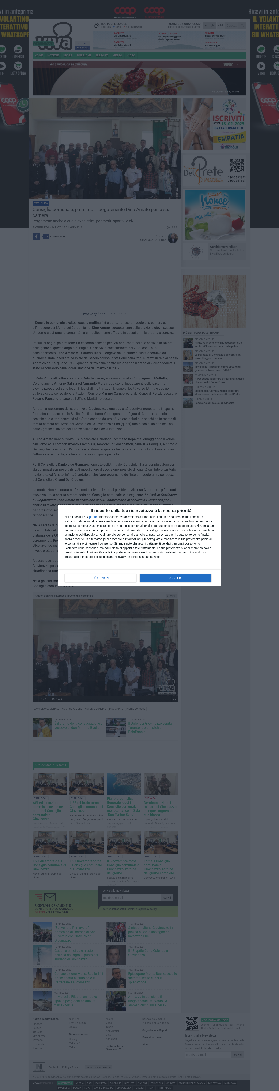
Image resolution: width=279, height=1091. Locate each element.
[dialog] (139, 545)
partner (93, 516)
